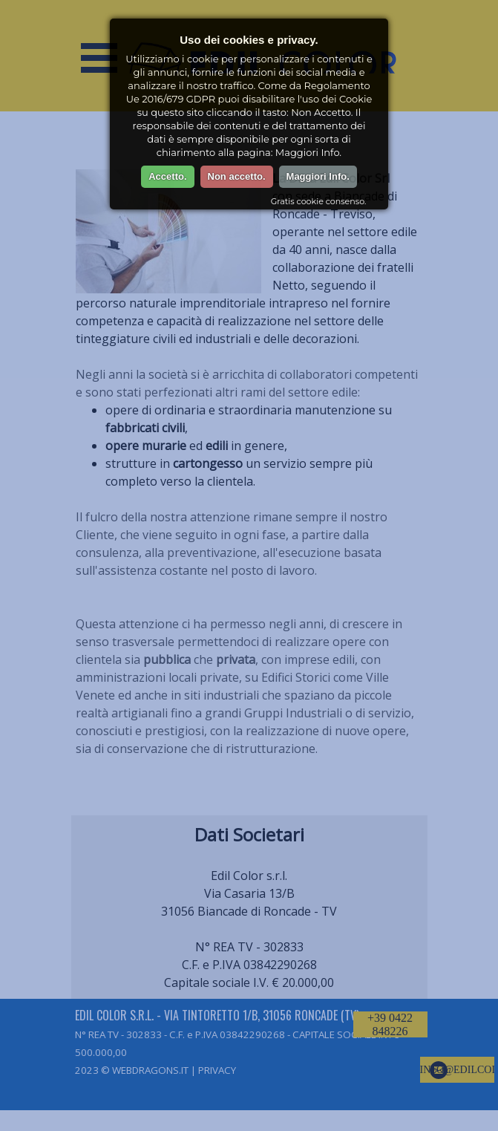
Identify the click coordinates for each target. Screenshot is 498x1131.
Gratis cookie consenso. (318, 201)
